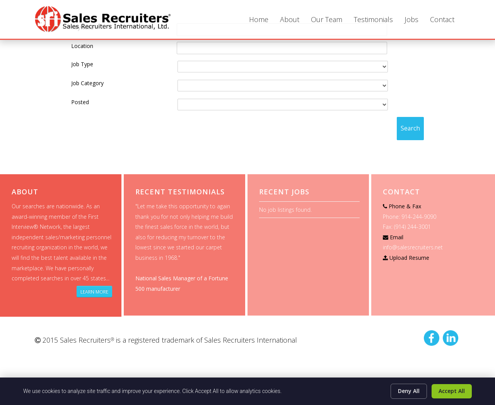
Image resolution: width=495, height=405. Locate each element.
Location (82, 46)
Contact (442, 19)
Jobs (411, 19)
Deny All (409, 391)
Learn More (94, 291)
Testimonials (373, 19)
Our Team (326, 19)
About (289, 19)
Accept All (452, 391)
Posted (80, 102)
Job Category (87, 83)
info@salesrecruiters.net (413, 247)
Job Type (82, 64)
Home (258, 19)
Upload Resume (409, 257)
